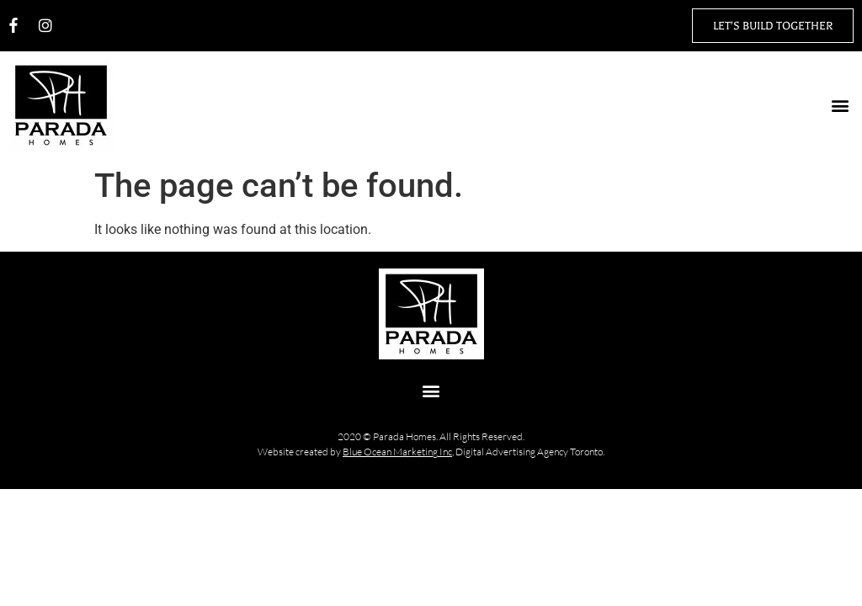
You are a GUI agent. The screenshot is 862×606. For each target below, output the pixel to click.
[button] (840, 106)
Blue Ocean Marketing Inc (397, 451)
